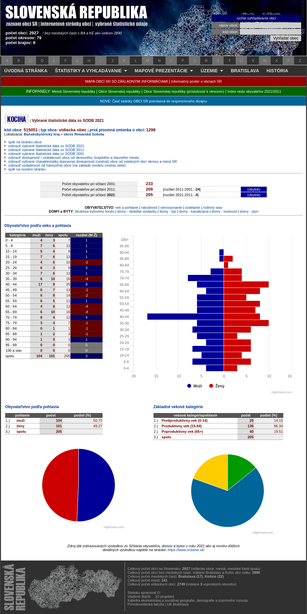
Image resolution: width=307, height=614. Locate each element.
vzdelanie (192, 207)
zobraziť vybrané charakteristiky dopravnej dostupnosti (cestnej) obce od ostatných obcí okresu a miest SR (92, 161)
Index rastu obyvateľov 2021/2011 (254, 91)
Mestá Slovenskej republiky (73, 91)
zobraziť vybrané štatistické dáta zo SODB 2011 (46, 150)
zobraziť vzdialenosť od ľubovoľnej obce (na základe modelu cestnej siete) (67, 165)
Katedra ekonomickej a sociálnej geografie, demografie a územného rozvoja (188, 600)
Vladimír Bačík (139, 596)
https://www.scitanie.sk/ (185, 550)
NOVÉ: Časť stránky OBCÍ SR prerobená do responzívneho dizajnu (153, 101)
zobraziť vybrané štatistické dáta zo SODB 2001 (46, 154)
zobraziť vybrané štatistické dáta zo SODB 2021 (46, 146)
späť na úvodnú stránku (26, 169)
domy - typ (167, 211)
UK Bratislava (178, 604)
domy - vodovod (224, 211)
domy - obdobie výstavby (137, 211)
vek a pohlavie (127, 207)
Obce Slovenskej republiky (119, 91)
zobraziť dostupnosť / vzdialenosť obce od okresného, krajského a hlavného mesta (73, 157)
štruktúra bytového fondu (94, 211)
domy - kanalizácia (194, 211)
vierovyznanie (171, 207)
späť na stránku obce (25, 142)
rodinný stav (212, 207)
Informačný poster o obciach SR (196, 81)
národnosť (149, 207)
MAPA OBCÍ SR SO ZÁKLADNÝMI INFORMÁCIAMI (126, 81)
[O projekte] (164, 596)
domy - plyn (249, 211)
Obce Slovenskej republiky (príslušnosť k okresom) (184, 91)
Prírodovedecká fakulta (146, 604)
